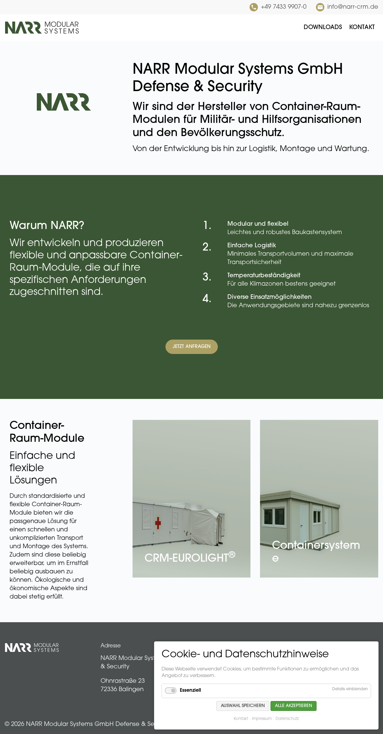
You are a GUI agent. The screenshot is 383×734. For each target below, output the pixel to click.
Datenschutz (287, 719)
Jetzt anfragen (192, 346)
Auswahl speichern (243, 706)
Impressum (262, 719)
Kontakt (241, 719)
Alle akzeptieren (293, 706)
